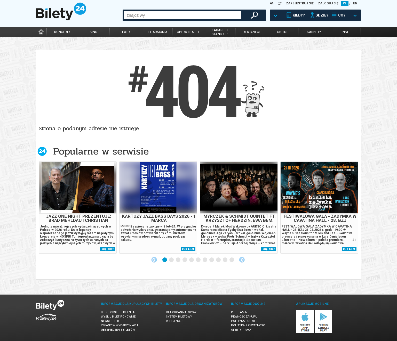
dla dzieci (251, 32)
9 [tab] (218, 260)
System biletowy (179, 316)
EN (355, 3)
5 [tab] (191, 260)
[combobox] (183, 15)
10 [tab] (225, 260)
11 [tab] (232, 260)
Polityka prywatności (248, 325)
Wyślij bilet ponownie (118, 316)
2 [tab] (171, 260)
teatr (125, 32)
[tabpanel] (78, 207)
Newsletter (110, 321)
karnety (314, 32)
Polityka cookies (244, 321)
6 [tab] (198, 260)
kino (93, 32)
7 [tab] (205, 260)
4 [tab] (185, 260)
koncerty (62, 32)
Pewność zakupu (244, 316)
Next (242, 260)
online (282, 32)
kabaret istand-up (220, 32)
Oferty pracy (241, 329)
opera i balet (188, 32)
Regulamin (239, 312)
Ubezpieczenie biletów (118, 329)
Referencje (174, 321)
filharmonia (157, 32)
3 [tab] (178, 260)
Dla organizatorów (181, 312)
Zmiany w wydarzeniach (119, 325)
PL (345, 3)
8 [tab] (212, 260)
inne (345, 32)
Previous (154, 260)
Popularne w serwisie (101, 151)
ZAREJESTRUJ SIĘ (300, 3)
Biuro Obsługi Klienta (117, 312)
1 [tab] (165, 260)
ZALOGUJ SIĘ (328, 3)
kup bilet (107, 249)
